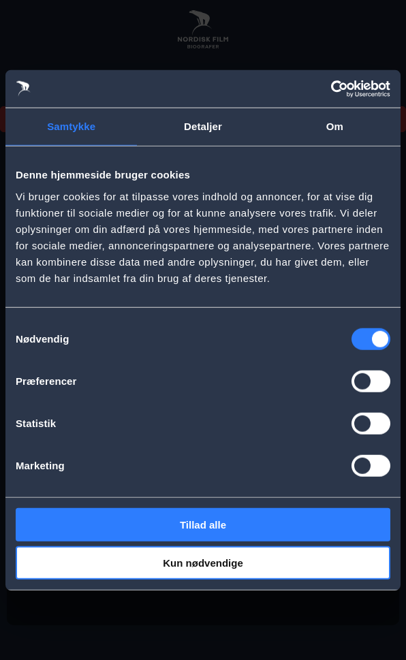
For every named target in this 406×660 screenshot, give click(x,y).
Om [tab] (334, 126)
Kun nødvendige (203, 563)
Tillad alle (203, 524)
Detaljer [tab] (203, 126)
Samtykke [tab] (71, 126)
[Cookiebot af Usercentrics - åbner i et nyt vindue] (330, 88)
